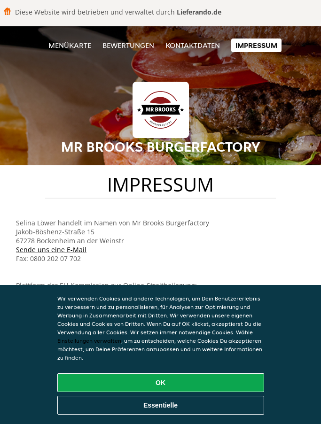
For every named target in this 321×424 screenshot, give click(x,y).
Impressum (256, 45)
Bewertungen (128, 45)
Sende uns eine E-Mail (51, 249)
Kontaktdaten (192, 45)
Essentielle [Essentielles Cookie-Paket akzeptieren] (160, 405)
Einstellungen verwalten (89, 340)
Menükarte (69, 45)
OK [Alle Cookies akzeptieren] (160, 382)
